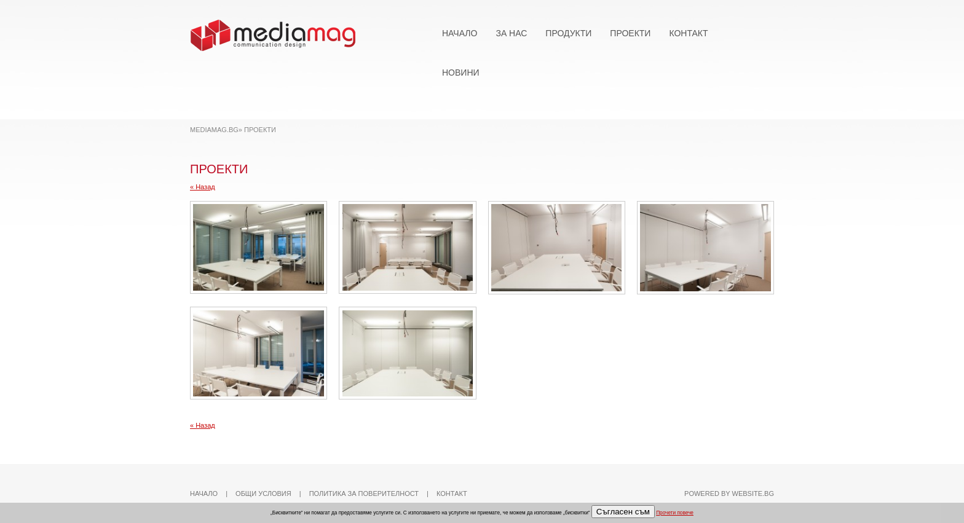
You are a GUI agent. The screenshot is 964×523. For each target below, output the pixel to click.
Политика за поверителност (364, 493)
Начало (459, 33)
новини (461, 72)
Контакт (688, 33)
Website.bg (753, 493)
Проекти (630, 33)
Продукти (568, 33)
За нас (511, 33)
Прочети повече (674, 513)
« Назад (202, 187)
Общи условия (263, 493)
